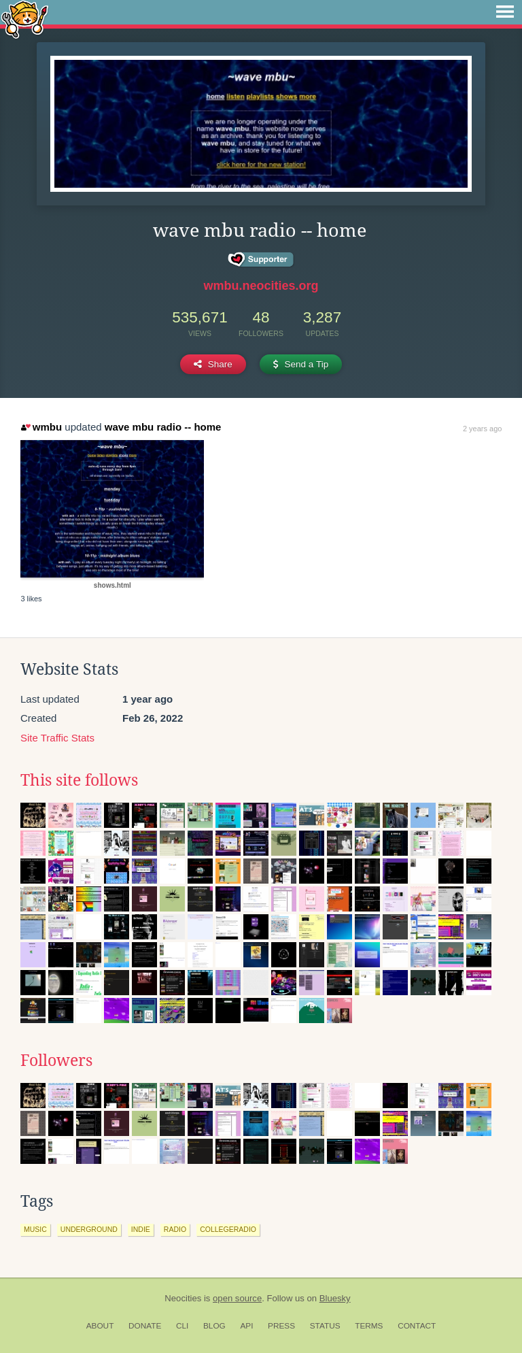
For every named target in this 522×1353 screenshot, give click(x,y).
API (246, 1326)
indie (140, 1229)
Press (281, 1326)
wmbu (41, 427)
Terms (369, 1326)
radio (175, 1229)
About (100, 1326)
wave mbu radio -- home (163, 427)
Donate (144, 1326)
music (35, 1229)
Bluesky (335, 1298)
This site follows (79, 780)
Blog (214, 1326)
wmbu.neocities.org (260, 286)
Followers (56, 1060)
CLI (182, 1326)
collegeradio (228, 1229)
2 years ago (482, 428)
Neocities (182, 1298)
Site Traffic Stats (57, 738)
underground (89, 1229)
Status (325, 1326)
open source (237, 1298)
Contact (417, 1326)
